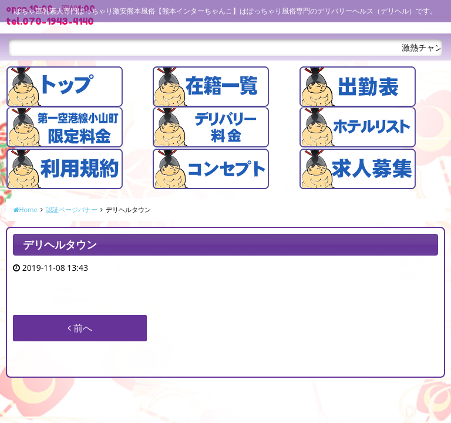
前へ (80, 327)
